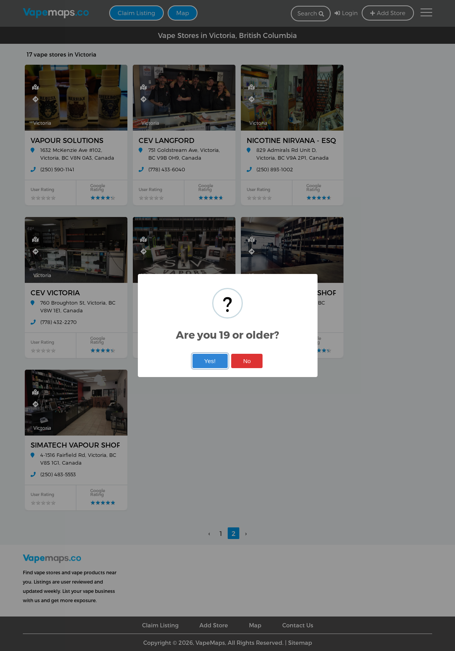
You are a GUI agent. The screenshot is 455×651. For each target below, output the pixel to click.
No (247, 361)
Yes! (209, 361)
